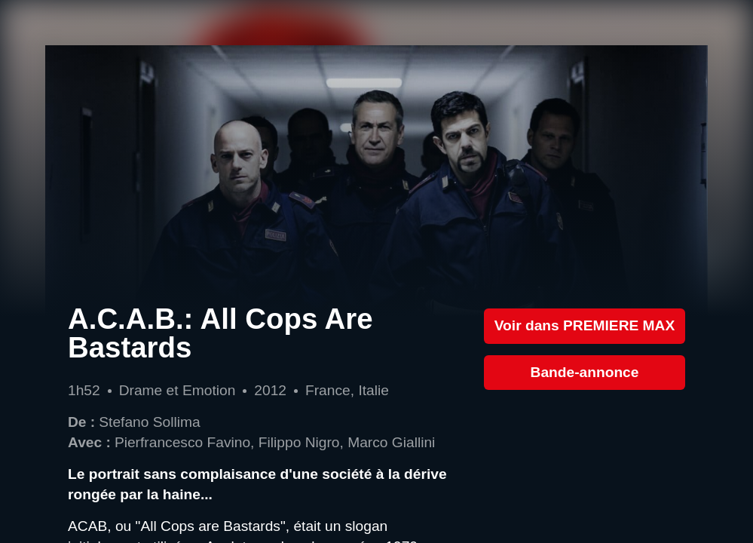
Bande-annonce (585, 372)
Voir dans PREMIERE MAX (584, 325)
